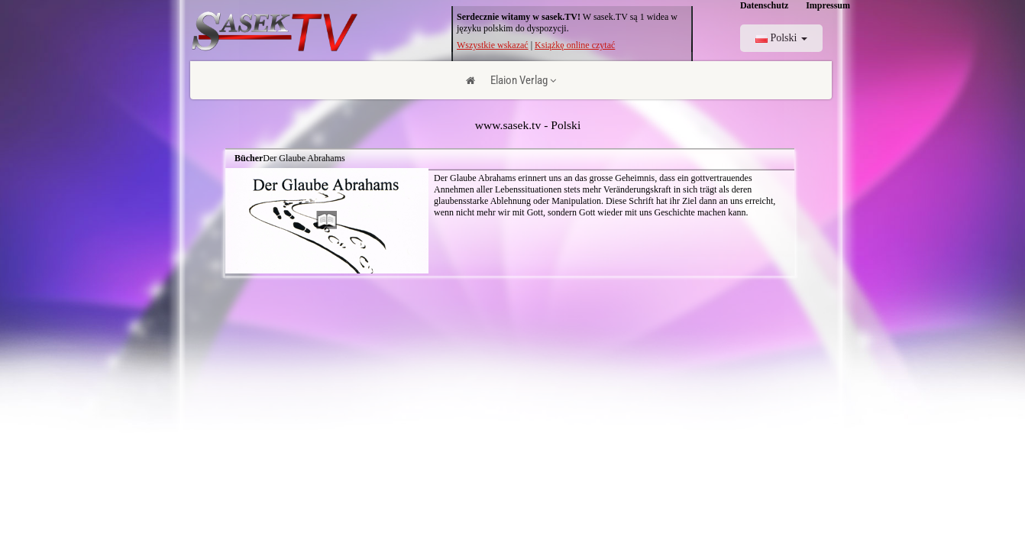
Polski (781, 38)
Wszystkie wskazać (493, 45)
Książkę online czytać (575, 45)
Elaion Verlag (523, 80)
